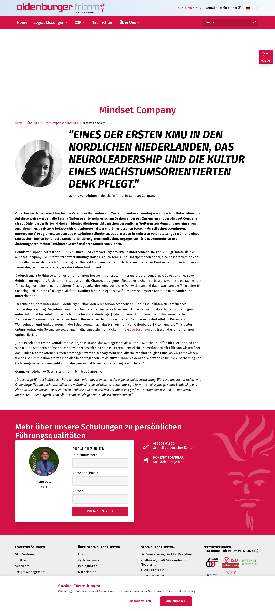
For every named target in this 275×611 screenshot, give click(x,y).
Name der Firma (85, 473)
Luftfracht (22, 560)
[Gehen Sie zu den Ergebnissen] (255, 22)
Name (77, 491)
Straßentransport (28, 554)
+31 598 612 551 (192, 8)
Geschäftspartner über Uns (61, 123)
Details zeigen (140, 601)
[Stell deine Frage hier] (200, 459)
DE (250, 8)
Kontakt (211, 8)
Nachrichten (102, 22)
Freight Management (30, 572)
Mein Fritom (228, 8)
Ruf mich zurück (88, 448)
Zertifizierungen (89, 560)
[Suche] (230, 22)
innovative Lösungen (135, 329)
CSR (78, 22)
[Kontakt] (267, 58)
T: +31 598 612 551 (152, 570)
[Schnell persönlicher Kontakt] (200, 445)
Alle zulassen (176, 601)
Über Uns (128, 22)
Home (22, 22)
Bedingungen (87, 566)
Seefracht (22, 566)
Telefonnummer (85, 455)
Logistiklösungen (49, 22)
